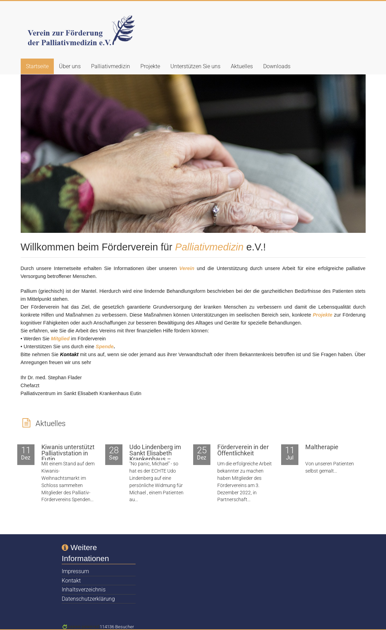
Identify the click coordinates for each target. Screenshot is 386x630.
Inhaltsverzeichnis (84, 589)
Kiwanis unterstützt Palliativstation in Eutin (68, 453)
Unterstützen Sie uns (195, 66)
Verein (186, 268)
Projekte (150, 66)
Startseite (37, 66)
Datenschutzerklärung (88, 599)
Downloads (276, 66)
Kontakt (71, 580)
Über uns (70, 66)
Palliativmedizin (110, 66)
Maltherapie (321, 447)
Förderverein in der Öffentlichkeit (243, 450)
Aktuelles (242, 66)
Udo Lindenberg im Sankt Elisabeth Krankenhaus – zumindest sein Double (155, 459)
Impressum (75, 571)
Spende (104, 346)
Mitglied (60, 338)
